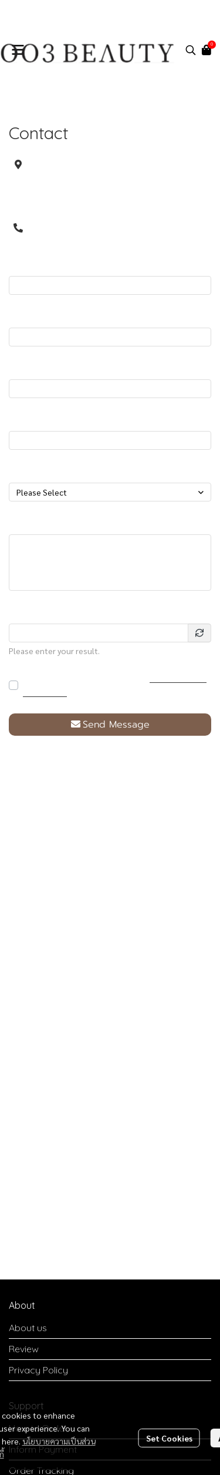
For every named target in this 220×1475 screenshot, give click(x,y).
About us (28, 1327)
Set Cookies (169, 1438)
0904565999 (74, 227)
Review (24, 1349)
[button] (190, 50)
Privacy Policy (38, 1370)
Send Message (110, 725)
